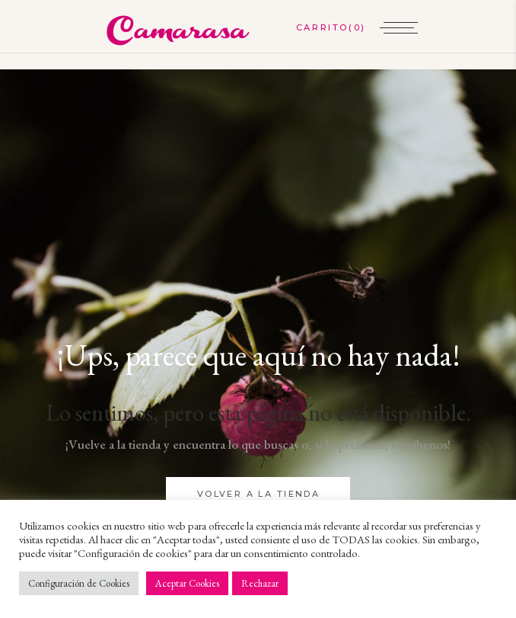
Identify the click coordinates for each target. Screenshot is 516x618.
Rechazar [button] (260, 583)
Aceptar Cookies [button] (187, 583)
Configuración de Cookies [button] (78, 583)
